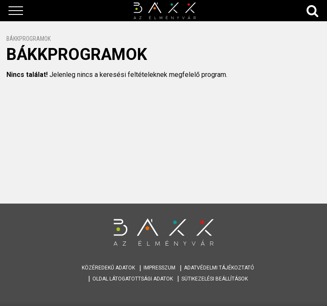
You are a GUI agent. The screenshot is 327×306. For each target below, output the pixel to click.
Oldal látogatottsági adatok (132, 279)
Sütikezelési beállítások (214, 279)
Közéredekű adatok (108, 268)
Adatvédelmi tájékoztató (219, 268)
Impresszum (159, 268)
